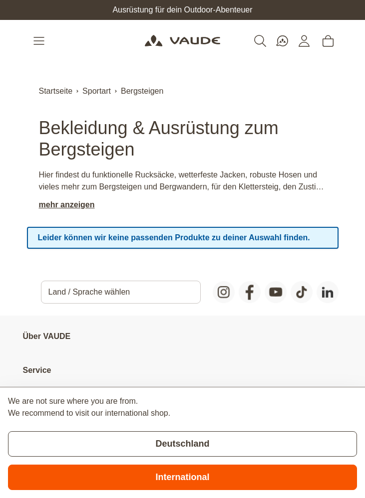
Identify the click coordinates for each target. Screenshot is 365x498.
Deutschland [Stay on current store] (182, 444)
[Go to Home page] (182, 41)
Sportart (96, 91)
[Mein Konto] (304, 41)
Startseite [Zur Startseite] (56, 91)
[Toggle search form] (260, 41)
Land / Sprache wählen (89, 292)
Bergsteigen (142, 91)
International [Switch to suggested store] (182, 477)
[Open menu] (40, 41)
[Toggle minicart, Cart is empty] (328, 41)
